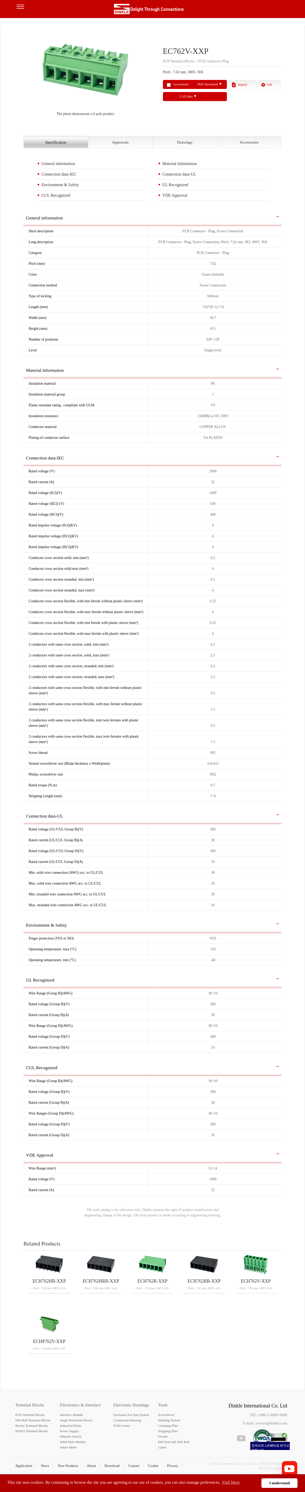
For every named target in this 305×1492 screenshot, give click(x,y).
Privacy (172, 1466)
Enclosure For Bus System (131, 1415)
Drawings (184, 142)
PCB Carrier (121, 1426)
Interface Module (71, 1415)
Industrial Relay (70, 1426)
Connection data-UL (179, 174)
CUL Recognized (56, 195)
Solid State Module (73, 1442)
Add (269, 84)
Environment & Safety (60, 185)
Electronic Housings (131, 1405)
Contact (133, 1466)
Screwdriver (166, 1415)
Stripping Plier (168, 1431)
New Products (68, 1466)
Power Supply (69, 1431)
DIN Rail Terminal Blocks (33, 1420)
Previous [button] (26, 76)
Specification (55, 142)
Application (23, 1466)
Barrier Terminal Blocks (31, 1426)
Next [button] (147, 76)
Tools (163, 1405)
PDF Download (207, 84)
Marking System (169, 1420)
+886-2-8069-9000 (272, 1415)
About (91, 1466)
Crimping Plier (168, 1426)
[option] (85, 76)
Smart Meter (68, 1447)
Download (111, 1466)
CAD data (186, 96)
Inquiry (242, 84)
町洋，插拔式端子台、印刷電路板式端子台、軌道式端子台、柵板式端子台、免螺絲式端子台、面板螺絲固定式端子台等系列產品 (152, 10)
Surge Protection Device (76, 1420)
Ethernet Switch (70, 1436)
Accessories (249, 142)
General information (58, 163)
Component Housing (127, 1420)
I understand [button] (279, 1483)
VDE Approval (174, 195)
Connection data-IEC (59, 174)
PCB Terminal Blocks (30, 1415)
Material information (179, 163)
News (45, 1466)
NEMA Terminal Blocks (31, 1431)
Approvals (120, 142)
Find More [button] (231, 1482)
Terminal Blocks (29, 1405)
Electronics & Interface (80, 1405)
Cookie (153, 1466)
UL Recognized (175, 185)
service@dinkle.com (271, 1423)
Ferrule (163, 1436)
